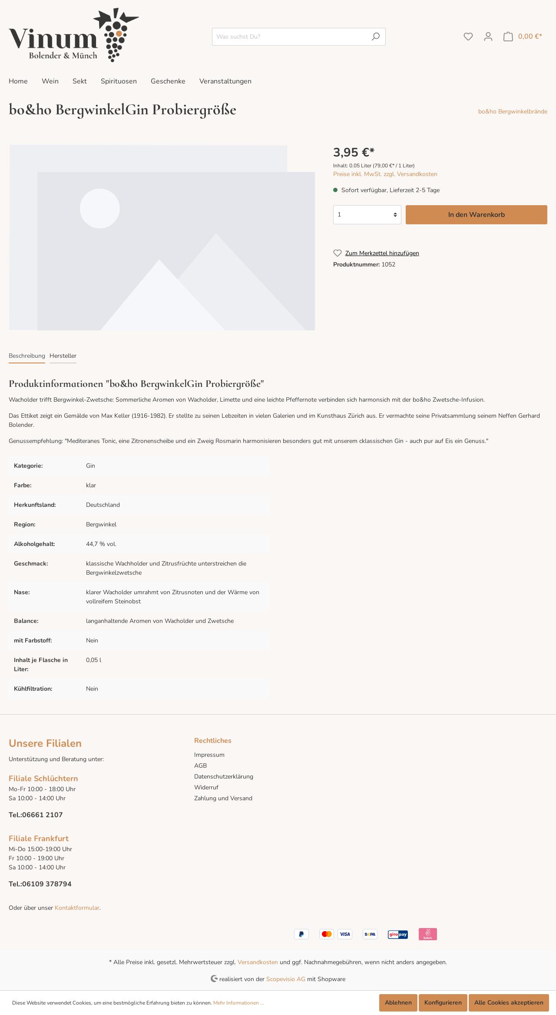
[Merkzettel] (468, 36)
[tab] (27, 355)
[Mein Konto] (488, 36)
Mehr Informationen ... (238, 1002)
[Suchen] (375, 37)
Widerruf (206, 787)
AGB (200, 766)
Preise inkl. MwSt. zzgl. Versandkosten (385, 174)
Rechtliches (213, 740)
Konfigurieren (443, 1002)
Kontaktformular (76, 908)
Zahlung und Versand (223, 798)
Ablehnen (398, 1002)
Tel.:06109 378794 (40, 884)
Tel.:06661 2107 (36, 815)
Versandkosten (258, 962)
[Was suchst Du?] (289, 37)
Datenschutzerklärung (223, 776)
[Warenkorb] (522, 36)
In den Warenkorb (476, 215)
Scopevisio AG (285, 979)
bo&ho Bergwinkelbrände (512, 111)
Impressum (209, 755)
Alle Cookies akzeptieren (508, 1002)
